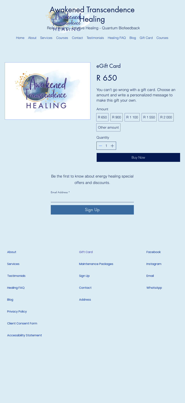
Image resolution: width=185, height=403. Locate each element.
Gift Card (86, 252)
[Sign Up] (92, 210)
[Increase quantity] (112, 146)
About (11, 252)
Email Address (59, 192)
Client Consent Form (20, 323)
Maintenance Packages (92, 264)
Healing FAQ (16, 288)
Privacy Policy (17, 311)
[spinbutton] (106, 145)
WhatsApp (154, 288)
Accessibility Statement (20, 335)
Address (85, 299)
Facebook (153, 252)
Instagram (153, 264)
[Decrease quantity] (100, 146)
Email (150, 276)
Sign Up (84, 276)
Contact (85, 288)
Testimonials (16, 276)
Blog (10, 299)
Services (13, 264)
